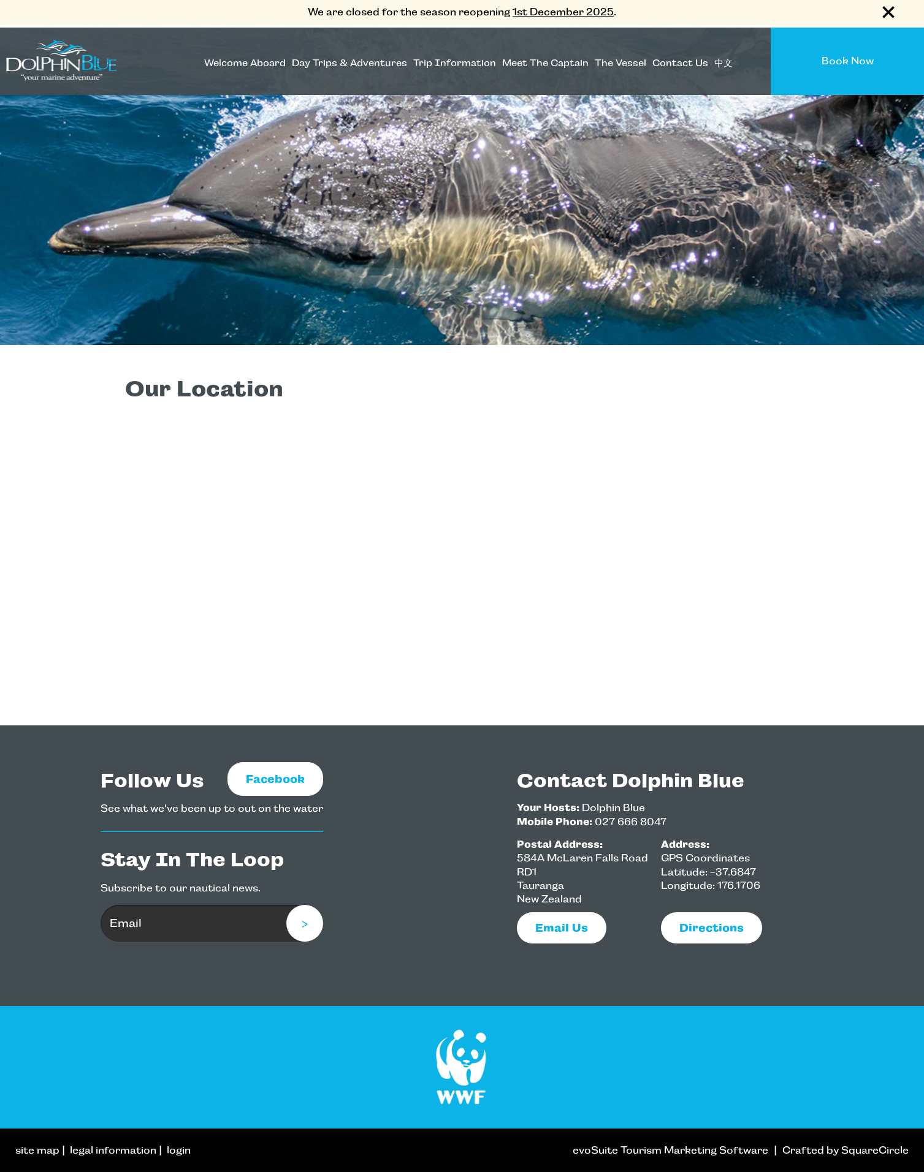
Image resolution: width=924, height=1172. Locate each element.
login (179, 1150)
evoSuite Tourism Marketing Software (670, 1150)
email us (561, 927)
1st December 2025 (563, 12)
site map (37, 1150)
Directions (711, 927)
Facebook (275, 779)
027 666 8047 (630, 822)
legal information (113, 1150)
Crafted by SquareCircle (845, 1150)
